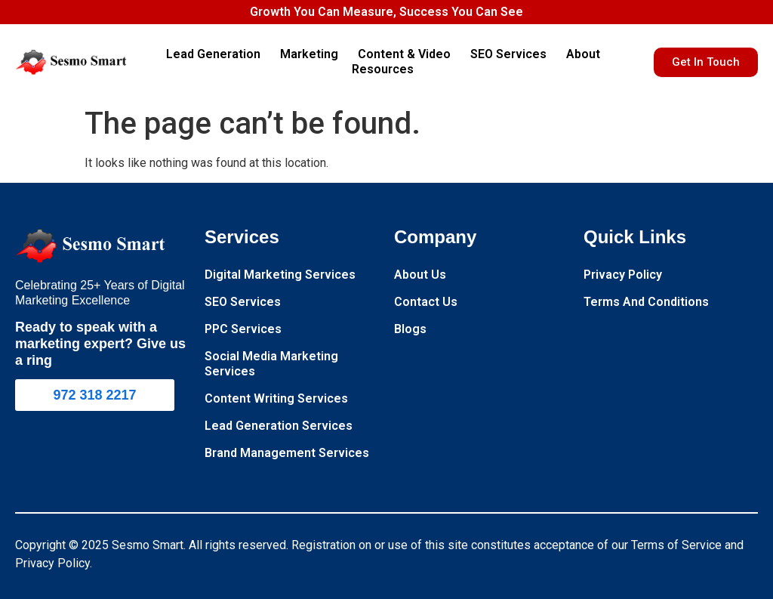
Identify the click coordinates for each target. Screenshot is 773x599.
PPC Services (243, 329)
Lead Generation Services (279, 425)
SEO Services (512, 54)
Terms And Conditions (646, 302)
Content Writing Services (276, 398)
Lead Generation (217, 54)
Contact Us (425, 302)
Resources (386, 69)
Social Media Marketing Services (271, 363)
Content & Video (408, 54)
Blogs (410, 329)
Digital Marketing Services (280, 274)
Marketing (313, 54)
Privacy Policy (623, 274)
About (587, 54)
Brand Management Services (287, 453)
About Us (420, 274)
